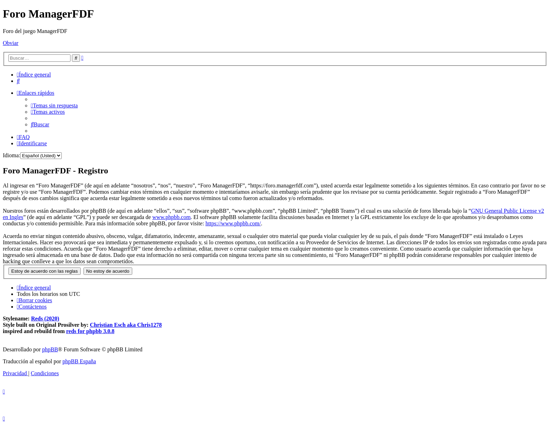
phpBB (50, 349)
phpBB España (79, 361)
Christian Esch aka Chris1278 (126, 325)
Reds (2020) (45, 318)
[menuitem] (18, 81)
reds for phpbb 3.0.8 (90, 331)
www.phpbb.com (171, 217)
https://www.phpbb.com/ (233, 223)
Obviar (10, 43)
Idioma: (11, 155)
